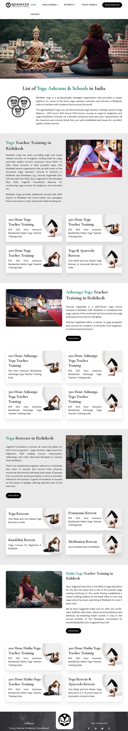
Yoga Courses (49, 4)
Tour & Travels (89, 4)
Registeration (111, 5)
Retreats (69, 4)
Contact (35, 14)
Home (33, 4)
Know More (72, 338)
